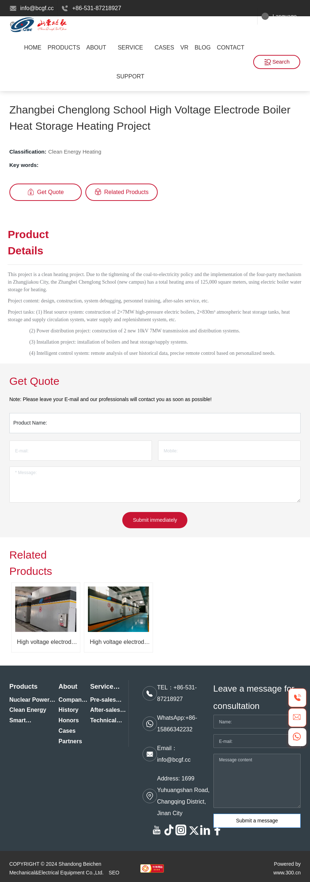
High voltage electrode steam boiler (46, 645)
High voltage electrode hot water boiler (118, 645)
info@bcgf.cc (37, 8)
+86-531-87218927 (96, 8)
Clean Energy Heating (74, 152)
